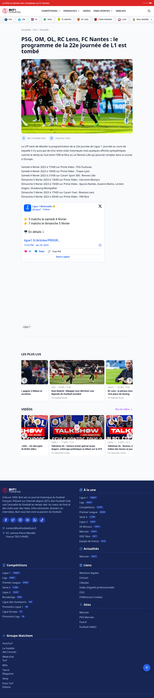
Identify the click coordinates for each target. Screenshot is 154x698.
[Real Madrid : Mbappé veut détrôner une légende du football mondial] (105, 380)
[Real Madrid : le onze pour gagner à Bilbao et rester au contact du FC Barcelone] (48, 380)
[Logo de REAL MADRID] (140, 19)
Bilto (5, 665)
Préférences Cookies (90, 597)
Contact (83, 577)
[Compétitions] (50, 10)
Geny (5, 678)
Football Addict (87, 627)
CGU (81, 592)
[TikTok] (42, 520)
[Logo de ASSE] (47, 19)
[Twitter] (13, 520)
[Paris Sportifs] (103, 10)
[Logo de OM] (21, 19)
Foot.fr (83, 622)
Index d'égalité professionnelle (96, 587)
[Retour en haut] (146, 667)
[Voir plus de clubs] (151, 19)
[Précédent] (24, 381)
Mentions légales (89, 573)
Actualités (26, 29)
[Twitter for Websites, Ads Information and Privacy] (100, 245)
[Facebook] (5, 520)
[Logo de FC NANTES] (64, 19)
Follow (46, 209)
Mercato (84, 612)
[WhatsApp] (34, 520)
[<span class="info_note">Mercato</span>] (121, 10)
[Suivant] (130, 381)
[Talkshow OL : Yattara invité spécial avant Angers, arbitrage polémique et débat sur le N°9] (77, 435)
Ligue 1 (26, 326)
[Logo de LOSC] (122, 19)
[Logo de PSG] (8, 19)
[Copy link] (54, 251)
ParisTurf (7, 643)
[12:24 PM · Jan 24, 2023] (36, 245)
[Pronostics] (71, 10)
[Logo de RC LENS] (82, 19)
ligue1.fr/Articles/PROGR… (42, 240)
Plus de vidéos (124, 409)
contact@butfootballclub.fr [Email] (21, 528)
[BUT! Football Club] (11, 11)
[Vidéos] (87, 10)
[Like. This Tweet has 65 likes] (27, 251)
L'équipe (84, 582)
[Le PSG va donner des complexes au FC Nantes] (25, 3)
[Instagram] (20, 520)
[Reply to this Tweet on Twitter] (39, 251)
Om (35, 29)
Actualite (44, 29)
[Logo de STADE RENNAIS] (103, 19)
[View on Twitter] (100, 208)
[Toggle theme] (149, 10)
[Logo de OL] (34, 19)
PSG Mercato (86, 617)
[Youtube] (27, 520)
